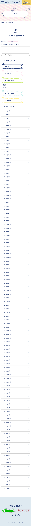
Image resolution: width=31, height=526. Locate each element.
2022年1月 (7, 250)
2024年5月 (7, 173)
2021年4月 (7, 275)
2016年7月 (7, 470)
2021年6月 (7, 268)
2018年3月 (7, 407)
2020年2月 (7, 323)
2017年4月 (7, 448)
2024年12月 (7, 155)
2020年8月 (7, 301)
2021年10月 (7, 257)
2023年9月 (7, 202)
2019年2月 (7, 367)
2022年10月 (7, 228)
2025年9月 (7, 133)
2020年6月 (7, 308)
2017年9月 (7, 429)
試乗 (4, 85)
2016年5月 (7, 477)
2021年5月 (7, 272)
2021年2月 (7, 283)
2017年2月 (7, 455)
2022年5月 (7, 246)
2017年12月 (7, 418)
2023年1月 (7, 221)
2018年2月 (7, 411)
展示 (4, 87)
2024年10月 (7, 162)
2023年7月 (7, 206)
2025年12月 (7, 125)
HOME (2, 22)
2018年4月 (7, 404)
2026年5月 (7, 111)
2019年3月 (7, 363)
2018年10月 (7, 382)
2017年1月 (7, 459)
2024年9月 (7, 166)
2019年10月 (7, 338)
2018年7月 (7, 393)
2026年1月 (7, 122)
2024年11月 (7, 158)
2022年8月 (7, 235)
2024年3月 (7, 180)
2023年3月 (7, 213)
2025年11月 (7, 129)
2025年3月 (7, 151)
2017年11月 (7, 422)
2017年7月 (7, 437)
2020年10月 (7, 294)
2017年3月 (7, 451)
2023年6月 (7, 210)
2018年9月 (7, 385)
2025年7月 (7, 140)
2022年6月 (7, 243)
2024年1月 (7, 188)
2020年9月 (7, 297)
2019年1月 (7, 371)
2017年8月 (7, 433)
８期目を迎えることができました (10, 44)
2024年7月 (7, 169)
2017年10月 (7, 426)
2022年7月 (7, 239)
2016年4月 (7, 481)
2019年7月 (7, 349)
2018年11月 (7, 378)
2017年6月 (7, 440)
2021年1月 (7, 286)
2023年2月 (7, 217)
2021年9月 (7, 261)
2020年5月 (7, 312)
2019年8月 (7, 345)
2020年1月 (7, 327)
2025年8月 (7, 136)
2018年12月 (7, 374)
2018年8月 (7, 389)
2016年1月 (7, 488)
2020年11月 (7, 290)
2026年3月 (7, 114)
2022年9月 (7, 232)
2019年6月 (7, 352)
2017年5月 (7, 444)
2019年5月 (7, 356)
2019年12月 (7, 330)
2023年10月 (7, 199)
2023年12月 (7, 191)
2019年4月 (7, 360)
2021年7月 (7, 264)
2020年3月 (7, 319)
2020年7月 (7, 305)
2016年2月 (7, 484)
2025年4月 (7, 147)
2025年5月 (7, 144)
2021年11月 (7, 253)
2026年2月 (7, 118)
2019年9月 (7, 341)
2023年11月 (7, 195)
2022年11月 (7, 224)
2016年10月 (7, 466)
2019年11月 (7, 334)
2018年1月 (7, 415)
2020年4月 (7, 316)
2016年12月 (7, 462)
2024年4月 (7, 177)
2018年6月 (7, 396)
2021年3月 (7, 279)
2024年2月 (7, 184)
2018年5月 (7, 400)
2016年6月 (7, 473)
